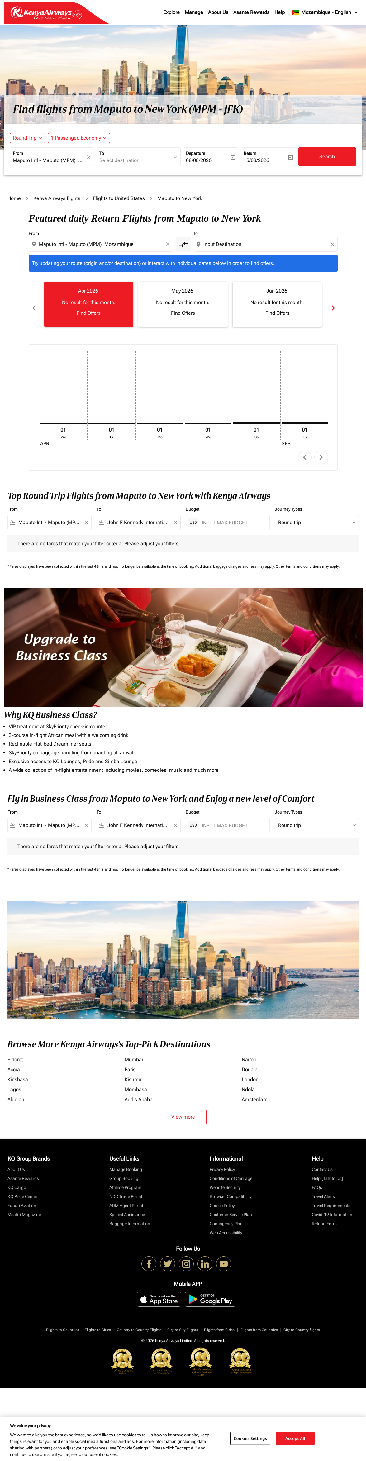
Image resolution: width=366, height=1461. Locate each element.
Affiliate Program (125, 1180)
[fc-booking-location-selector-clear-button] (90, 157)
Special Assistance (127, 1207)
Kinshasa (17, 1073)
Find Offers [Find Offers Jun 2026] (277, 313)
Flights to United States (119, 198)
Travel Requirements (331, 1198)
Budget (192, 502)
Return (250, 153)
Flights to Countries (62, 1322)
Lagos (14, 1083)
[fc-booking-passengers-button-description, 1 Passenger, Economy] (76, 138)
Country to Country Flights (139, 1322)
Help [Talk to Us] (327, 1171)
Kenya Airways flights (56, 198)
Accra (13, 1063)
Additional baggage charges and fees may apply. (235, 559)
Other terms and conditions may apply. (308, 559)
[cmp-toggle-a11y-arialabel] (183, 244)
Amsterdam (255, 1093)
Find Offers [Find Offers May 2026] (183, 313)
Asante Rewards (251, 12)
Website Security (225, 1180)
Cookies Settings (250, 1438)
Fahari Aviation (21, 1198)
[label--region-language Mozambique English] (325, 12)
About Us (218, 12)
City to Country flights (301, 1322)
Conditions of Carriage (231, 1171)
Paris (130, 1063)
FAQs (317, 1180)
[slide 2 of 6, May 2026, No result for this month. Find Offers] (183, 304)
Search (327, 157)
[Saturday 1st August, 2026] (256, 416)
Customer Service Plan (231, 1207)
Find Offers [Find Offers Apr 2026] (89, 313)
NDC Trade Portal (125, 1189)
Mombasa (136, 1083)
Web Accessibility (226, 1225)
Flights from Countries (259, 1322)
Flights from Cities (219, 1322)
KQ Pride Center (22, 1189)
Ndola (248, 1083)
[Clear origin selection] (169, 244)
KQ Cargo (16, 1180)
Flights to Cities (98, 1322)
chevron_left (304, 450)
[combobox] (49, 160)
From (18, 153)
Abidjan (15, 1093)
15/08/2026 (256, 160)
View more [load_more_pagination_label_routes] (183, 1110)
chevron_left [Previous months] (34, 304)
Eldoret (15, 1053)
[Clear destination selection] (333, 244)
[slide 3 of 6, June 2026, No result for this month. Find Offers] (277, 304)
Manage (194, 12)
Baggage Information (129, 1216)
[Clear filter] (86, 515)
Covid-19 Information (332, 1207)
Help (279, 12)
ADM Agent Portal (126, 1198)
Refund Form (324, 1216)
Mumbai (134, 1053)
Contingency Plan (226, 1216)
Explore (171, 12)
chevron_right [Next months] (333, 304)
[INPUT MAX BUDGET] (232, 515)
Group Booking (123, 1171)
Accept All (295, 1438)
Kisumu (133, 1073)
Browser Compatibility (230, 1189)
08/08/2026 (199, 160)
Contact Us (322, 1162)
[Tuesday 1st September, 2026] (305, 416)
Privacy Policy (222, 1162)
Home (14, 198)
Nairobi (250, 1053)
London (250, 1073)
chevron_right (321, 450)
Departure (195, 153)
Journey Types (288, 502)
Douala (250, 1063)
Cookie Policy (222, 1198)
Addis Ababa (139, 1093)
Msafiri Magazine (24, 1207)
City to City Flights (182, 1322)
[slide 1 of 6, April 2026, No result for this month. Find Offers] (89, 304)
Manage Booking (125, 1162)
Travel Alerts (323, 1189)
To (101, 153)
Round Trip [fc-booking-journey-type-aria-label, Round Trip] (24, 138)
